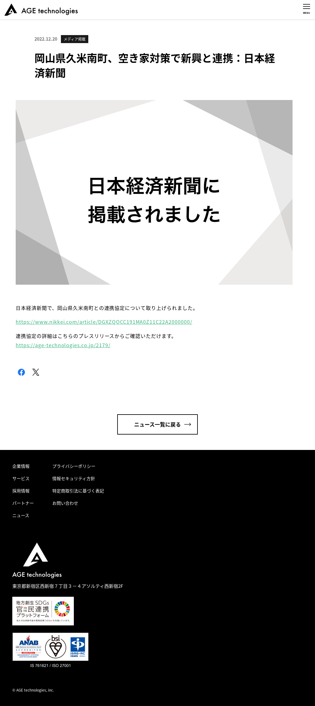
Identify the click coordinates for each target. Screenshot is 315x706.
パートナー (23, 503)
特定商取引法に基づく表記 (78, 490)
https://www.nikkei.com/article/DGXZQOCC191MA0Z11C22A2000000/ (104, 321)
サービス (21, 478)
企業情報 (21, 466)
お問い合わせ (65, 503)
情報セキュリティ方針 (73, 478)
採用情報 (21, 490)
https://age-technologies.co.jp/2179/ (63, 345)
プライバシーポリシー (73, 466)
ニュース (20, 515)
